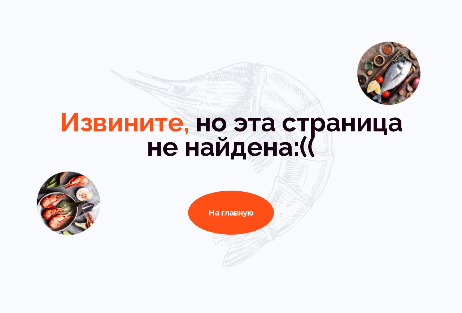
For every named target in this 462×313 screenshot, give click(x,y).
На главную (231, 212)
